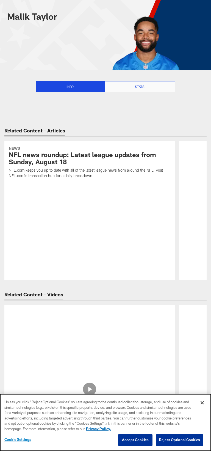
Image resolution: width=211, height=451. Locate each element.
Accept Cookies (135, 440)
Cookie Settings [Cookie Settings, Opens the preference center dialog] (17, 439)
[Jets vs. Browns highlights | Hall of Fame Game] (89, 323)
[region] (105, 422)
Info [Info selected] (70, 87)
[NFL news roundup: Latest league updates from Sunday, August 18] (89, 163)
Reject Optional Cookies (179, 440)
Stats (140, 87)
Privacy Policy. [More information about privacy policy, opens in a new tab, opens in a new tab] (98, 429)
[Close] (202, 403)
